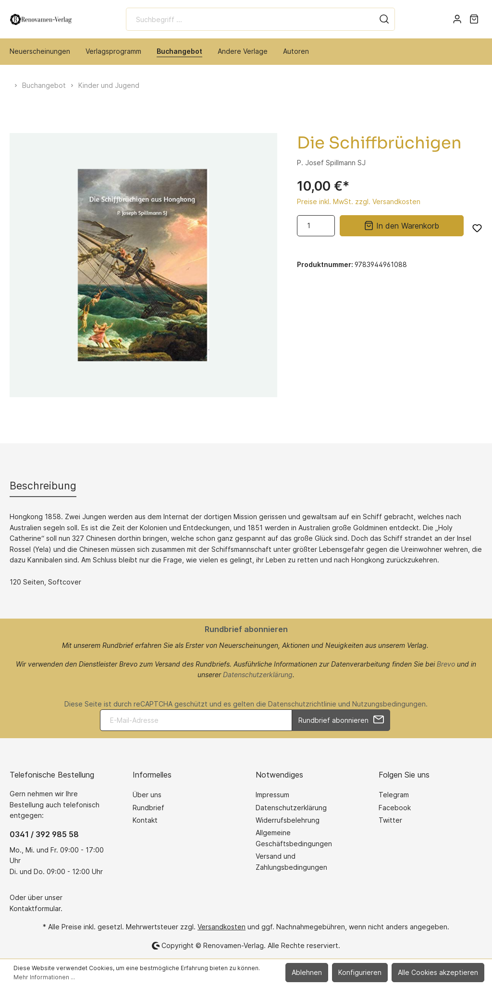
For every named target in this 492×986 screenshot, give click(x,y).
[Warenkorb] (474, 19)
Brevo (446, 664)
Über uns (147, 795)
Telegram (394, 795)
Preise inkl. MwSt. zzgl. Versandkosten (358, 201)
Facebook (395, 807)
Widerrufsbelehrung (288, 820)
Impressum (272, 795)
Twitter (390, 820)
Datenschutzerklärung (258, 674)
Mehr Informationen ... (44, 977)
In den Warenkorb (401, 224)
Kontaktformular (35, 908)
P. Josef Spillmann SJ (331, 162)
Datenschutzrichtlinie (302, 704)
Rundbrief (148, 807)
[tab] (43, 486)
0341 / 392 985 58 (44, 834)
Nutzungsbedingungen (389, 704)
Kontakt (145, 820)
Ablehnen (307, 972)
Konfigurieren (359, 972)
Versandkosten (221, 927)
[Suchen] (384, 19)
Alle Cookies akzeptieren (438, 972)
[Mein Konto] (457, 19)
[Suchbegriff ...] (250, 19)
